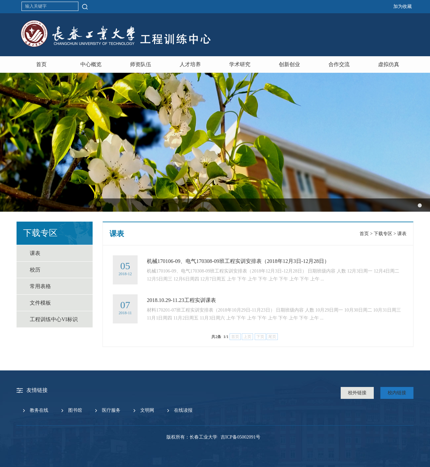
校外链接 (357, 392)
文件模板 (40, 303)
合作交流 (339, 64)
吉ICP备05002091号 (240, 437)
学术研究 (239, 64)
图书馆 (75, 410)
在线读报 (183, 410)
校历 (35, 270)
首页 (41, 64)
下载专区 (383, 233)
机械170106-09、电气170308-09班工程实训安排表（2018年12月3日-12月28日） (238, 261)
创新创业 (289, 64)
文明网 (147, 410)
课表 (35, 253)
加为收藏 (402, 6)
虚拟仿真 (388, 64)
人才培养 (190, 64)
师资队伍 (140, 64)
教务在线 (39, 410)
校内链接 (397, 392)
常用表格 (40, 286)
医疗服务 (111, 410)
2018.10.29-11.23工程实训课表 (181, 300)
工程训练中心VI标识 (54, 319)
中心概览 (91, 64)
